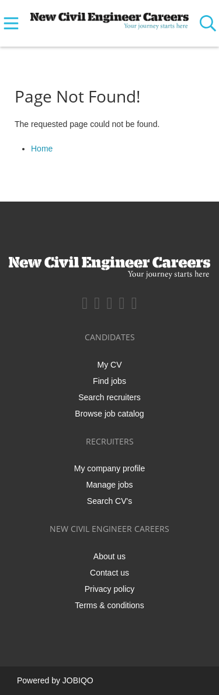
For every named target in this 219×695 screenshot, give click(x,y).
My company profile (109, 468)
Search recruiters (109, 397)
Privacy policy (110, 589)
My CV (110, 364)
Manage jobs (109, 484)
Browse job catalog (109, 413)
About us (109, 556)
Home (42, 148)
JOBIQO (77, 680)
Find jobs (109, 381)
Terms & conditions (109, 605)
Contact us (109, 572)
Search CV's (109, 501)
